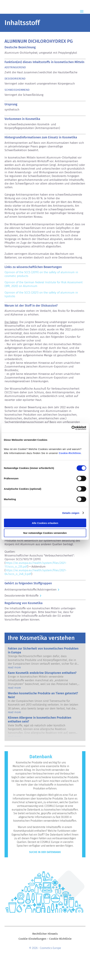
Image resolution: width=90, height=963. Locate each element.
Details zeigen (70, 512)
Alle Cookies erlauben (45, 523)
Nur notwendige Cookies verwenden (45, 532)
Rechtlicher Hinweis (45, 934)
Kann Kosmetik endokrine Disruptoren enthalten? (42, 673)
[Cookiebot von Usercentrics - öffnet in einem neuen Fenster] (71, 428)
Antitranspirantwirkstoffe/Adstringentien (31, 589)
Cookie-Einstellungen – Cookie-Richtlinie (45, 939)
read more (14, 667)
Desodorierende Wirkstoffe (22, 595)
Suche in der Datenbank (45, 852)
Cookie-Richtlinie (70, 453)
